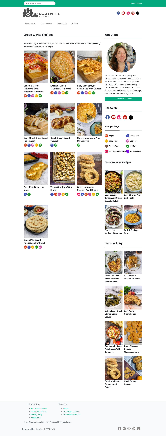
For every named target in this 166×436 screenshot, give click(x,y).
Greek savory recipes (71, 414)
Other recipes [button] (46, 23)
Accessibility (36, 417)
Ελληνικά (139, 3)
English (132, 3)
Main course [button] (30, 23)
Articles (75, 23)
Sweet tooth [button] (62, 23)
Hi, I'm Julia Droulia (39, 408)
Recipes (66, 408)
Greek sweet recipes (71, 411)
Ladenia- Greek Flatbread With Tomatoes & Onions (34, 89)
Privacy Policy (37, 414)
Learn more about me (124, 99)
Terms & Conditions (39, 411)
